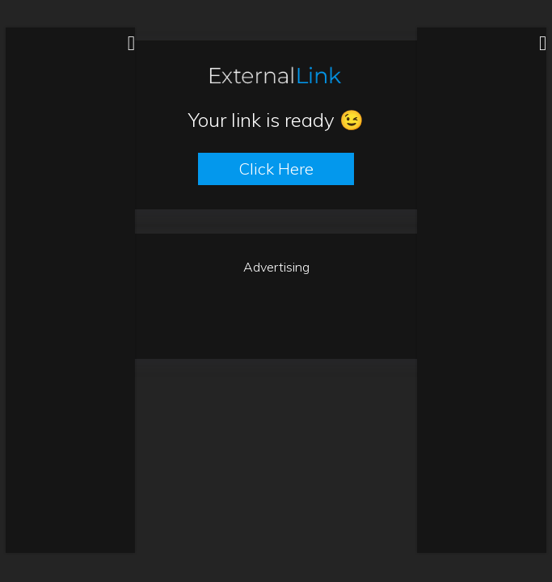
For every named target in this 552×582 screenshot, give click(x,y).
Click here (276, 168)
